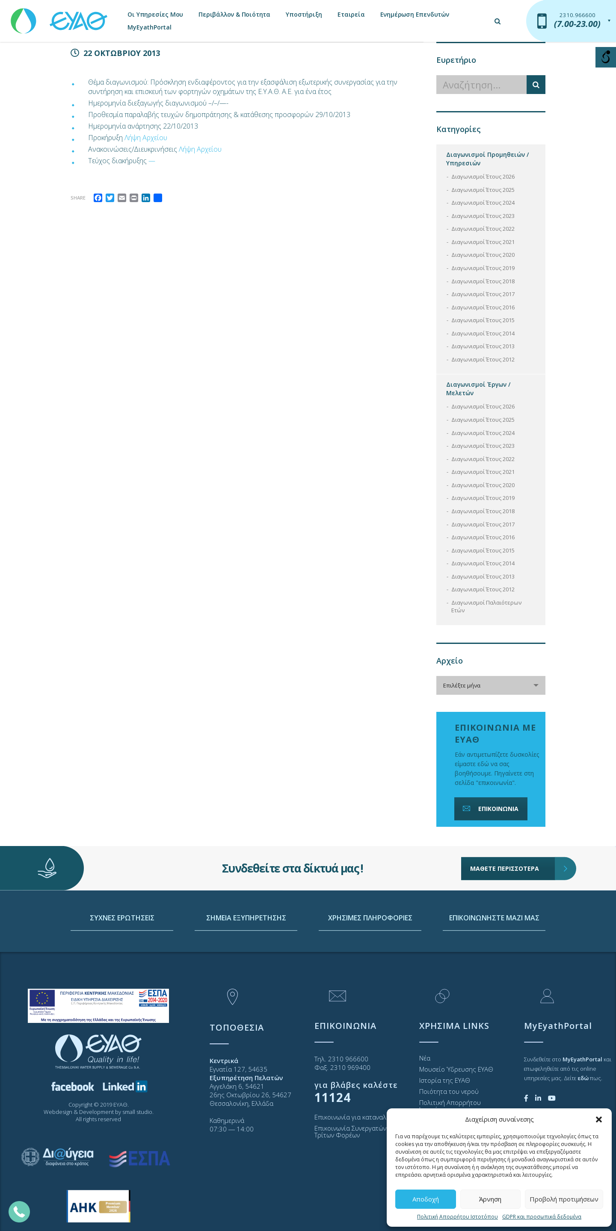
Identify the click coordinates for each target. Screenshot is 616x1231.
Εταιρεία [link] (351, 14)
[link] (59, 17)
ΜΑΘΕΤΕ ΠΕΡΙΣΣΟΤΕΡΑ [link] (512, 840)
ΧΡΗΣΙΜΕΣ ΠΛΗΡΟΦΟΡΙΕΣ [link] (370, 956)
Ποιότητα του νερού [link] (449, 1091)
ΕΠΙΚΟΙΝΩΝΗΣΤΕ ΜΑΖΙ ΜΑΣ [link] (494, 956)
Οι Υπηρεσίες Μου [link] (155, 14)
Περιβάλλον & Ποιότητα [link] (234, 14)
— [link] (151, 160)
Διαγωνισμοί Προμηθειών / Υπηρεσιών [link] (487, 158)
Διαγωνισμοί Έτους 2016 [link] (483, 307)
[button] (599, 1119)
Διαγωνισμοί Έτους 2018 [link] (483, 281)
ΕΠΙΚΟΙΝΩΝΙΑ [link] (489, 809)
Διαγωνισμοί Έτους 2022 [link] (483, 228)
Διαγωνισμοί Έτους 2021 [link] (483, 242)
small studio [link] (137, 1112)
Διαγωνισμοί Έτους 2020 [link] (483, 255)
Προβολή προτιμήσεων (564, 1199)
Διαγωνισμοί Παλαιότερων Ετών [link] (486, 606)
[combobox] (490, 685)
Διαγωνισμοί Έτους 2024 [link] (483, 202)
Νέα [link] (424, 1058)
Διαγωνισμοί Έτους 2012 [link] (483, 359)
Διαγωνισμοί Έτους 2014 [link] (483, 333)
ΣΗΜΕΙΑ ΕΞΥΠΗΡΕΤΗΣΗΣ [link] (246, 956)
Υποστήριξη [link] (304, 14)
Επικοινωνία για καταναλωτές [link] (357, 1116)
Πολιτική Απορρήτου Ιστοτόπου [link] (457, 1216)
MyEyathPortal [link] (149, 27)
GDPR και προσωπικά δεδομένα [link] (541, 1216)
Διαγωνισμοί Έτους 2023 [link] (483, 216)
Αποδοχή (425, 1199)
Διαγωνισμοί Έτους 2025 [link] (483, 190)
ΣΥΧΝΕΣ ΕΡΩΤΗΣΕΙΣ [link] (122, 956)
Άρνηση (490, 1199)
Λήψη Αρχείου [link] (145, 137)
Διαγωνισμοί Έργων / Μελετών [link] (478, 388)
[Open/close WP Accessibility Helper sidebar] (605, 57)
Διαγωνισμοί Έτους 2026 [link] (483, 176)
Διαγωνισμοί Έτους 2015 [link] (483, 320)
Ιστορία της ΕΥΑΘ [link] (444, 1080)
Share (78, 197)
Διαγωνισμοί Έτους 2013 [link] (483, 346)
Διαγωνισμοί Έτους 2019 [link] (483, 268)
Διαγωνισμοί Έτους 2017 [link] (483, 294)
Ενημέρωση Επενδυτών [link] (414, 14)
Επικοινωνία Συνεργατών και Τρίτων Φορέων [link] (355, 1131)
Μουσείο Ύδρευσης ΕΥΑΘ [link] (456, 1069)
